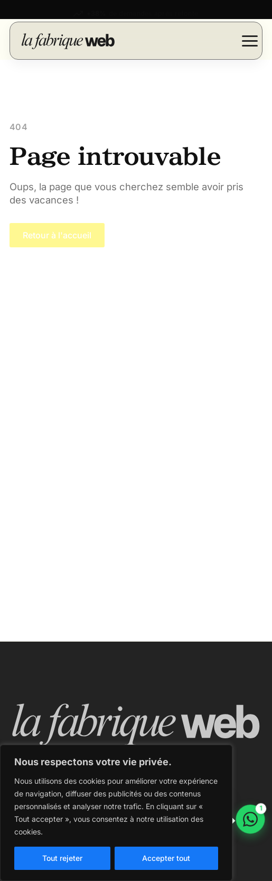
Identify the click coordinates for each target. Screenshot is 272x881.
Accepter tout (166, 858)
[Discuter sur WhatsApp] (250, 819)
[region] (116, 813)
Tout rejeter (62, 858)
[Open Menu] (250, 41)
